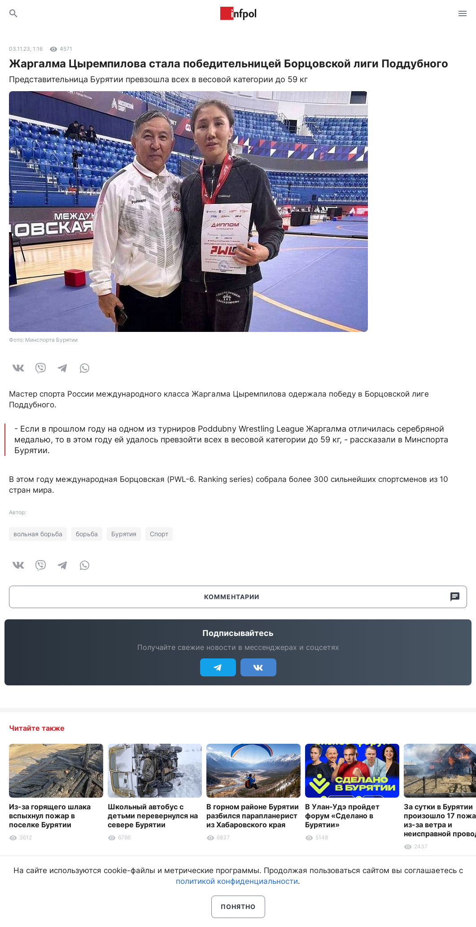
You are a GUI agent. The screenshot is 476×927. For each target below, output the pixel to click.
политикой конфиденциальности (237, 881)
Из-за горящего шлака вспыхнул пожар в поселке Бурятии (50, 815)
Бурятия (123, 534)
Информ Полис (238, 13)
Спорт (159, 534)
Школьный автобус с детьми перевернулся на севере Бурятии (153, 815)
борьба (87, 534)
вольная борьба (37, 534)
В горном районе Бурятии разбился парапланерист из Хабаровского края (252, 815)
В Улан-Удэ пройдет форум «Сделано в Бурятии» (342, 815)
